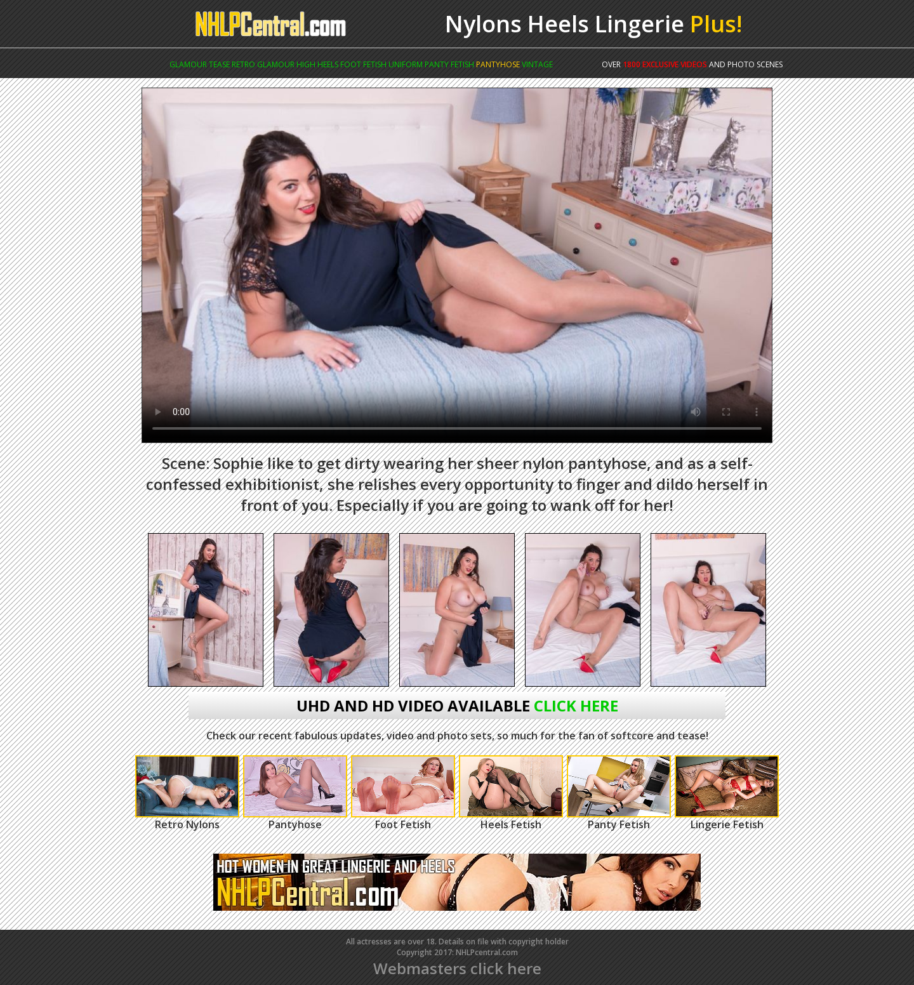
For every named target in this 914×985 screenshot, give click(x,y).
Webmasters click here (457, 968)
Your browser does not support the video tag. (457, 265)
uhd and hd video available (457, 705)
